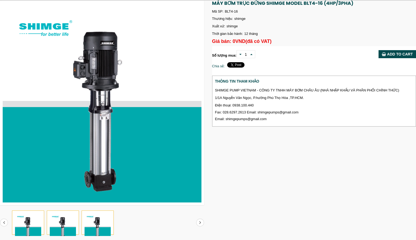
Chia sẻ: (218, 66)
